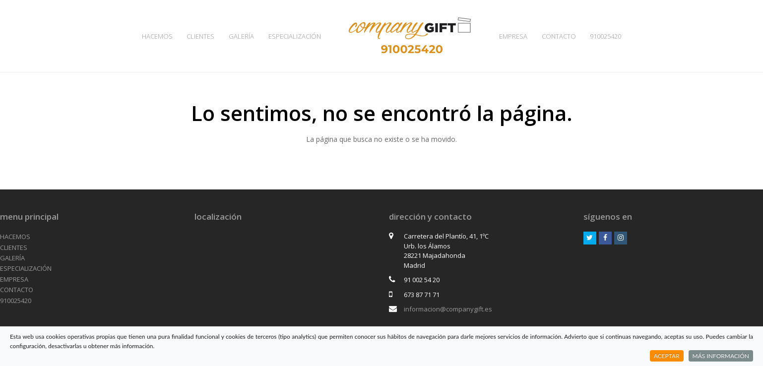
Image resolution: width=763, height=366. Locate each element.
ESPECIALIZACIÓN (26, 268)
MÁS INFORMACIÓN (721, 356)
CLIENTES (13, 247)
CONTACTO (16, 289)
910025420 (15, 300)
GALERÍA (12, 257)
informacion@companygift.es (448, 309)
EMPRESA (14, 279)
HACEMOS (15, 236)
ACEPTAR (667, 356)
